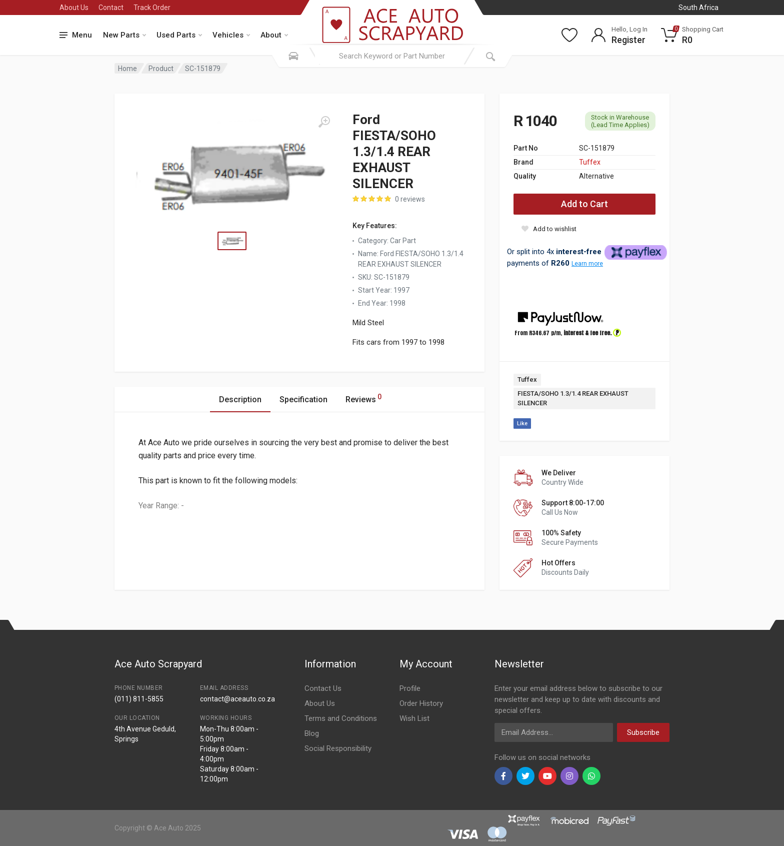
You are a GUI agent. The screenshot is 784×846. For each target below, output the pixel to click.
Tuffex (589, 162)
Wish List (415, 718)
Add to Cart (584, 204)
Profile (410, 688)
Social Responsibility (338, 748)
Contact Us (323, 688)
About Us (74, 7)
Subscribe (643, 732)
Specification (304, 399)
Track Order (152, 7)
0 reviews (410, 199)
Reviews (364, 398)
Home (127, 69)
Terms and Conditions (340, 718)
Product (161, 69)
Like (522, 423)
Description (240, 399)
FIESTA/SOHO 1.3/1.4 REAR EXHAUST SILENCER (573, 398)
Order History (421, 703)
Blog (311, 733)
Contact (111, 7)
